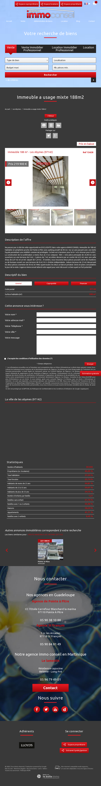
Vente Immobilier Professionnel (32, 49)
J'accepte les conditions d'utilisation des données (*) (29, 359)
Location (64, 21)
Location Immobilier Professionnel (64, 49)
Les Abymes (17, 109)
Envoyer (90, 364)
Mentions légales (20, 768)
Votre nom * (11, 314)
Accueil (9, 21)
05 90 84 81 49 (50, 644)
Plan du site (9, 768)
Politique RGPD (25, 770)
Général (18, 283)
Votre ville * (10, 332)
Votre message (12, 337)
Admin (45, 768)
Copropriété (51, 283)
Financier (83, 283)
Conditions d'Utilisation (64, 389)
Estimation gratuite (90, 373)
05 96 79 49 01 (50, 679)
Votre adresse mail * (15, 320)
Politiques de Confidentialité (42, 389)
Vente (23, 21)
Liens (40, 768)
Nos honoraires (32, 768)
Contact (92, 21)
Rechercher (50, 75)
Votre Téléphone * (14, 326)
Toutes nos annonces (12, 770)
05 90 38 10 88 (50, 620)
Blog (78, 21)
